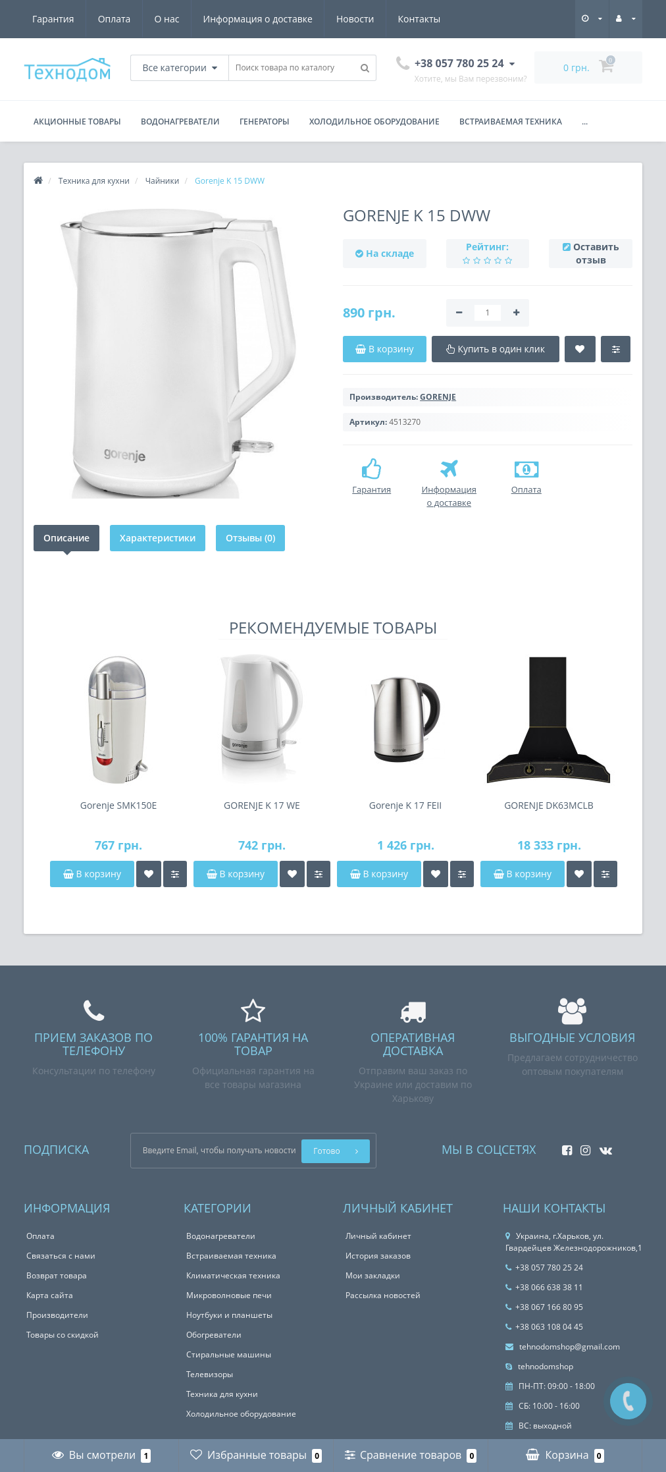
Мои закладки (373, 1275)
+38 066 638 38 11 (544, 1287)
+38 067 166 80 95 (544, 1307)
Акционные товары (77, 121)
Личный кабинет (378, 1235)
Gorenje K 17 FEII (405, 805)
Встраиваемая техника (510, 121)
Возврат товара (56, 1275)
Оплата (114, 19)
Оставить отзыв (596, 253)
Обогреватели (214, 1334)
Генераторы (265, 121)
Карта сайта (49, 1295)
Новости (355, 19)
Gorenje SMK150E (118, 805)
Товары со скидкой (62, 1334)
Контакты (419, 19)
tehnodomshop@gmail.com (562, 1346)
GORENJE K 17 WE (262, 805)
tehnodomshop (539, 1366)
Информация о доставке (258, 19)
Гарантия (53, 19)
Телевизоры (209, 1374)
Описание (66, 538)
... (585, 121)
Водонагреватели (180, 121)
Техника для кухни (222, 1394)
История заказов (378, 1255)
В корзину (92, 873)
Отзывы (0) (250, 538)
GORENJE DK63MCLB (549, 805)
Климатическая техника (233, 1275)
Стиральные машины (228, 1354)
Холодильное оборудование (374, 121)
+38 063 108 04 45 (544, 1326)
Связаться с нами (60, 1255)
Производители (57, 1315)
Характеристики (157, 538)
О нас (167, 19)
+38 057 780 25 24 (544, 1267)
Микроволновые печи (229, 1295)
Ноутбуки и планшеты (229, 1315)
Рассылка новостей (383, 1295)
